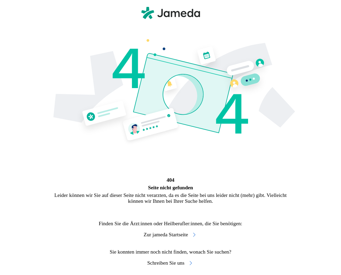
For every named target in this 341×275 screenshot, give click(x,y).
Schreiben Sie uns (170, 263)
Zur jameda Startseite (170, 235)
